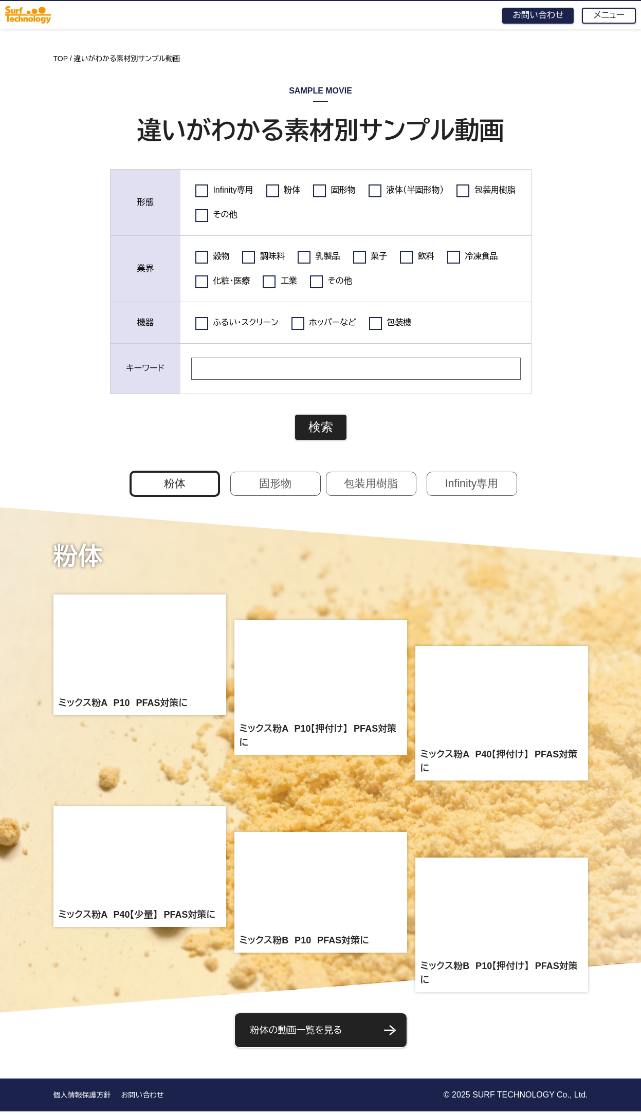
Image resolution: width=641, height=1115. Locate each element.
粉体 (174, 485)
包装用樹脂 (371, 485)
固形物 (275, 485)
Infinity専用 (472, 485)
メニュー (608, 16)
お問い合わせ (533, 15)
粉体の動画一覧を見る (324, 1033)
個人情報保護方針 (82, 1098)
